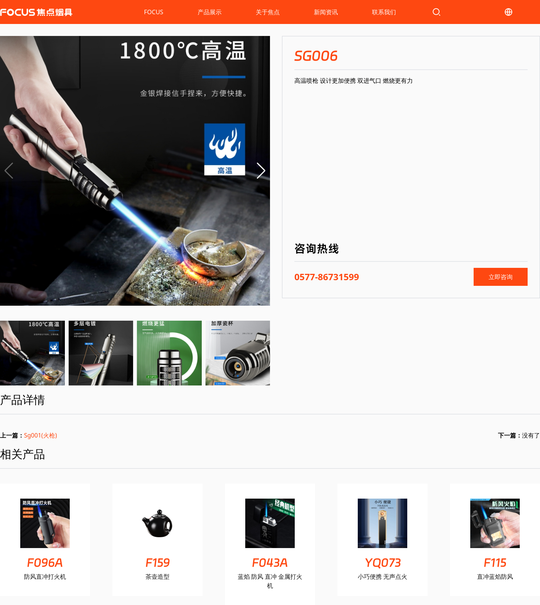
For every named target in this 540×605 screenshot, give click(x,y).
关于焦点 (268, 12)
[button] (261, 171)
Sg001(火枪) (40, 435)
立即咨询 (501, 277)
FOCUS (153, 12)
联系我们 (384, 12)
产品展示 (210, 12)
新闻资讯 (326, 12)
